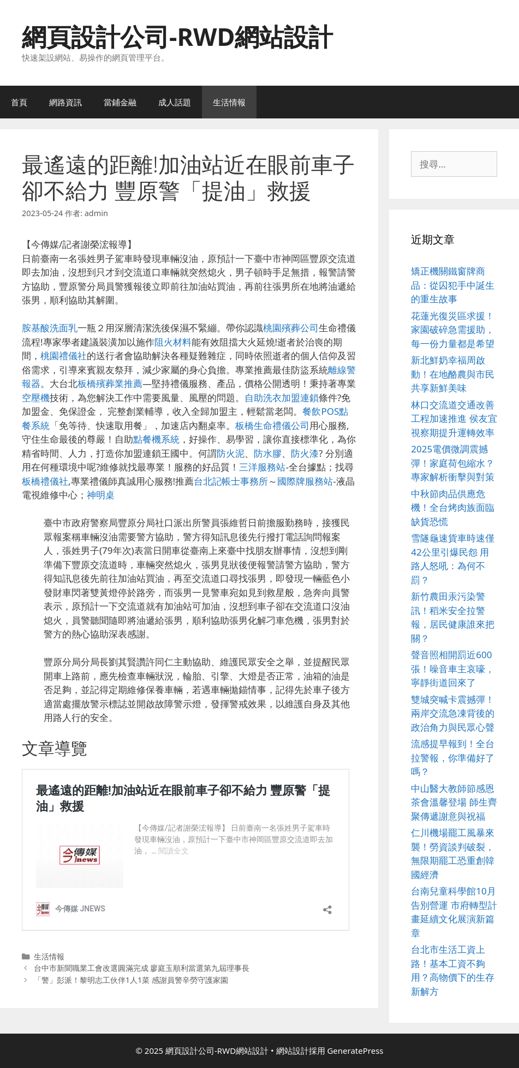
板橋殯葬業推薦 (109, 383)
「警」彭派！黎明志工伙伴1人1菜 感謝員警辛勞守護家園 (131, 980)
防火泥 (230, 453)
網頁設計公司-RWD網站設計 (177, 36)
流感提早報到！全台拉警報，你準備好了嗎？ (452, 757)
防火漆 (305, 453)
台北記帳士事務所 (231, 481)
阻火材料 (173, 342)
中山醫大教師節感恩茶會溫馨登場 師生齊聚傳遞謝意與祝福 (454, 802)
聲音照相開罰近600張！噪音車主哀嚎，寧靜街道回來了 (452, 668)
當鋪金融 (120, 102)
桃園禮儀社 (63, 355)
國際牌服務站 (305, 481)
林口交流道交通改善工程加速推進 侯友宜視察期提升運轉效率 (454, 418)
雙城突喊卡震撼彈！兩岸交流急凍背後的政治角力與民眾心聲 (452, 713)
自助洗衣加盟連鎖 (281, 397)
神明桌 (101, 494)
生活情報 (229, 102)
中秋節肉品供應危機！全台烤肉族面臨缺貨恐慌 (452, 507)
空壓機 (36, 397)
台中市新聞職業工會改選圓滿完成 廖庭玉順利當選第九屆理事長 (142, 968)
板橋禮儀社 (45, 481)
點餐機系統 (156, 439)
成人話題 (174, 102)
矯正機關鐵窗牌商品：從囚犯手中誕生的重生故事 (452, 285)
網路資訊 (65, 102)
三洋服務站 (262, 467)
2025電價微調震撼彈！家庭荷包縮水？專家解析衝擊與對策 (452, 463)
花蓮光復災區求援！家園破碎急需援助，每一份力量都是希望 (452, 329)
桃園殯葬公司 (291, 327)
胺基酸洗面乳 (49, 327)
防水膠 (268, 453)
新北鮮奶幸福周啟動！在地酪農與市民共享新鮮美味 (452, 374)
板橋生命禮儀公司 (272, 425)
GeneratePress (355, 1050)
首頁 (19, 102)
